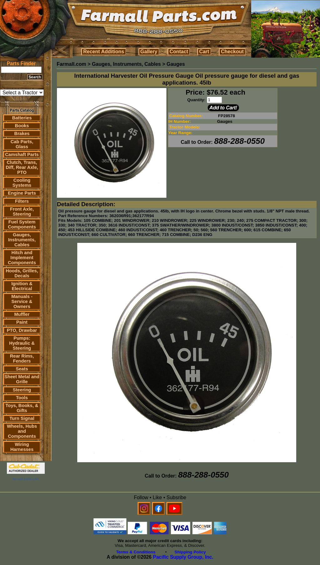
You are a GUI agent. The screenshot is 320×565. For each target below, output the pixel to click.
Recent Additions (103, 51)
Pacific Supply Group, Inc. (183, 557)
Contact (179, 51)
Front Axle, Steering (22, 212)
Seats (22, 368)
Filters (22, 201)
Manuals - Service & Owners (22, 301)
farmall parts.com (26, 479)
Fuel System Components (22, 224)
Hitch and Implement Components (22, 257)
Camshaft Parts (22, 154)
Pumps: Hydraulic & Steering (21, 343)
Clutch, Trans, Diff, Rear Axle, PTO (22, 167)
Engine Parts (22, 193)
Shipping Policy (190, 552)
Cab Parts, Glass (22, 144)
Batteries (22, 117)
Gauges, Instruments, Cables (22, 239)
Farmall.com (71, 64)
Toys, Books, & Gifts (22, 408)
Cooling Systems (22, 183)
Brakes (22, 133)
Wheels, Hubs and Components (22, 431)
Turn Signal (21, 418)
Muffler (22, 314)
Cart (204, 51)
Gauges (175, 64)
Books (22, 125)
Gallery (148, 51)
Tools (22, 397)
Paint (22, 322)
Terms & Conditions (135, 552)
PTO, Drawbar (22, 330)
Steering (22, 389)
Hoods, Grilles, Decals (22, 273)
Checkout (232, 51)
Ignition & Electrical (22, 286)
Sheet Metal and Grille (21, 379)
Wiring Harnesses (21, 447)
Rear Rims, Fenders (22, 358)
